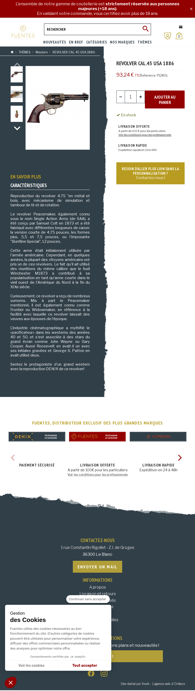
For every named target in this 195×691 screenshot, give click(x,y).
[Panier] (179, 35)
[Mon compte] (167, 36)
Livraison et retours (97, 594)
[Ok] (145, 29)
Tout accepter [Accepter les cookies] (84, 665)
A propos (97, 587)
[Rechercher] (97, 29)
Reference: (148, 75)
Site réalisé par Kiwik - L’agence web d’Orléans (153, 685)
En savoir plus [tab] (25, 176)
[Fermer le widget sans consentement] (88, 599)
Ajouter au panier (165, 96)
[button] (11, 682)
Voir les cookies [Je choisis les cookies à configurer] (31, 665)
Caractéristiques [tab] (28, 185)
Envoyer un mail (98, 567)
